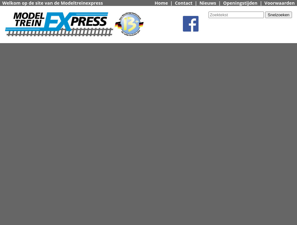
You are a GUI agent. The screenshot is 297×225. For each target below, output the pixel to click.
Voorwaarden (279, 3)
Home (161, 3)
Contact (183, 3)
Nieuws (207, 3)
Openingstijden (240, 3)
